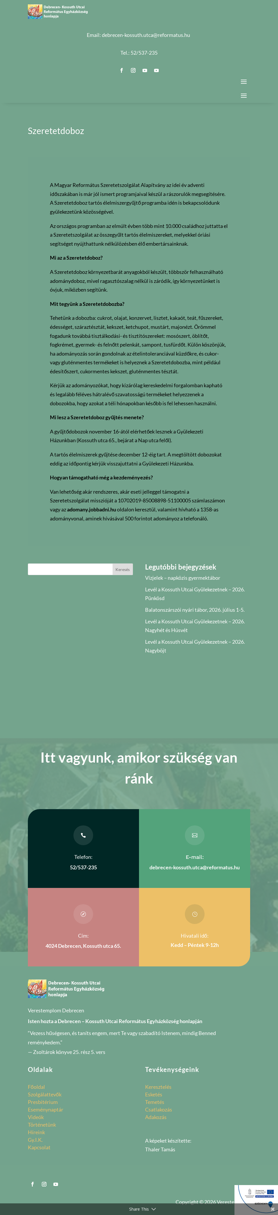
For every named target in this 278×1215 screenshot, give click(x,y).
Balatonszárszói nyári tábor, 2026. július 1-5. (195, 609)
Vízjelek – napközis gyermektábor (182, 578)
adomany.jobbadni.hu (91, 509)
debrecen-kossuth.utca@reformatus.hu (146, 35)
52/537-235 (144, 52)
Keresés (122, 569)
